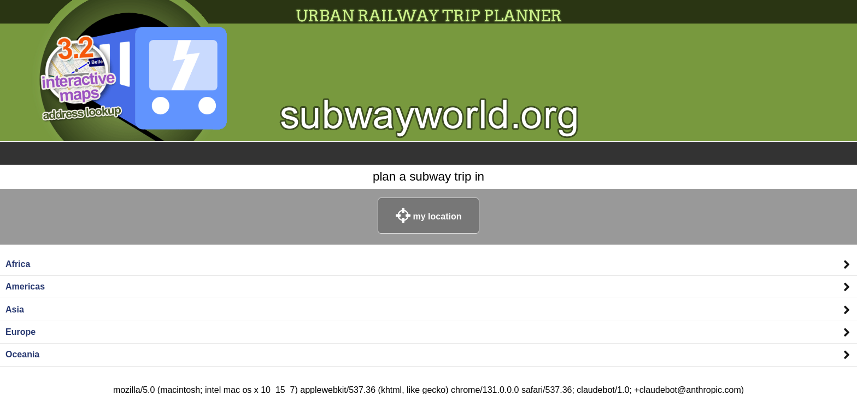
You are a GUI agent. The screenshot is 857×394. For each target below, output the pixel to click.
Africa (17, 264)
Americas (25, 286)
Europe (20, 332)
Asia (14, 309)
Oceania (22, 354)
